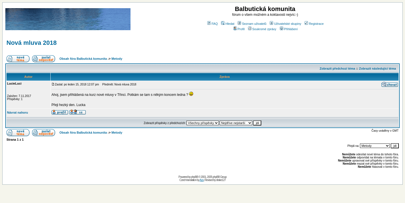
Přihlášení (289, 29)
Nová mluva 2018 (31, 42)
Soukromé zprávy (262, 29)
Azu (202, 180)
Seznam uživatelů (252, 23)
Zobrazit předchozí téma (337, 68)
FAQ (212, 23)
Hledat (227, 23)
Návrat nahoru (17, 112)
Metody (116, 58)
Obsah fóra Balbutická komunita (83, 58)
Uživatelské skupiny (285, 23)
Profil (239, 29)
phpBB (194, 176)
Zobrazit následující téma (377, 68)
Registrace (314, 23)
